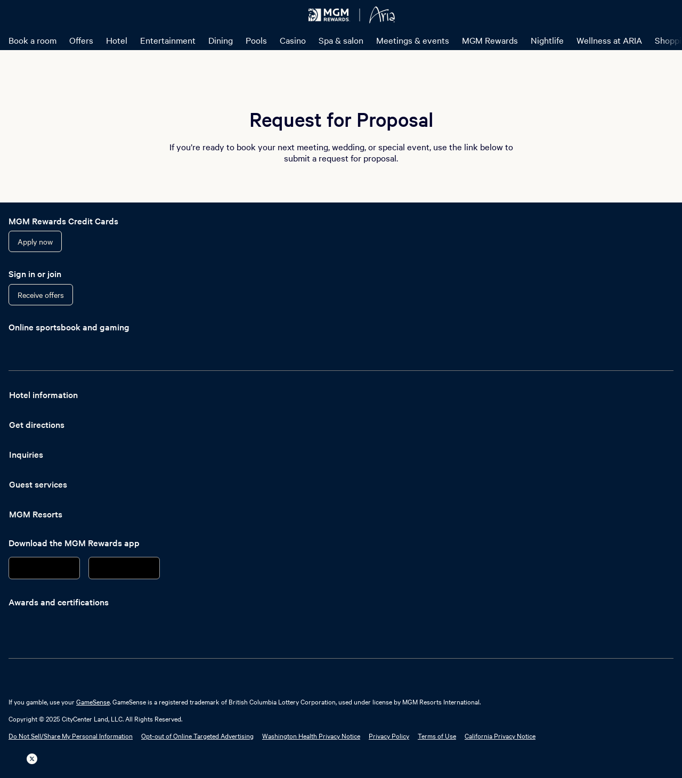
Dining (220, 40)
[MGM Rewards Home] (329, 15)
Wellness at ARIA (609, 40)
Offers (81, 40)
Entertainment (168, 40)
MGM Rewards (490, 40)
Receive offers (41, 294)
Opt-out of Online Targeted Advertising (197, 735)
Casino (293, 40)
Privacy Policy (389, 735)
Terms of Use (437, 735)
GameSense (93, 701)
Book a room (32, 40)
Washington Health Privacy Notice (311, 735)
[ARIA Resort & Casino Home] (382, 15)
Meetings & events (412, 40)
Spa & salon (341, 40)
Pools (256, 40)
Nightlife (547, 40)
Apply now (35, 241)
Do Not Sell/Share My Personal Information (71, 735)
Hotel (116, 40)
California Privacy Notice (500, 735)
